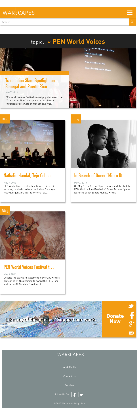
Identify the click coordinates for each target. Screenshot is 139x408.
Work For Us (69, 367)
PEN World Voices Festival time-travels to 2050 (43, 268)
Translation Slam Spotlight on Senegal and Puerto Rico (30, 84)
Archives (69, 385)
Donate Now (115, 318)
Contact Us (69, 376)
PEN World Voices (76, 41)
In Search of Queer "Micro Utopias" (103, 176)
